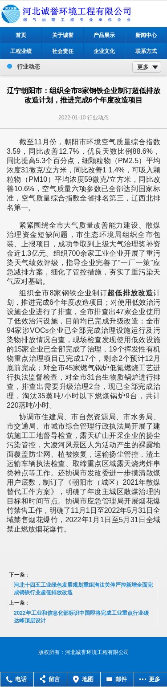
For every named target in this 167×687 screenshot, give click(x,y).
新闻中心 (146, 35)
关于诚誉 (62, 35)
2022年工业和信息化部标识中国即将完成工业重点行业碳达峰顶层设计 (81, 617)
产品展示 (104, 35)
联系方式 (146, 51)
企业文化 (104, 51)
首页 (21, 35)
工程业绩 (21, 51)
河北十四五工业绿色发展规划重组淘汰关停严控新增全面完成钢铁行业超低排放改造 (83, 589)
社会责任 (62, 51)
